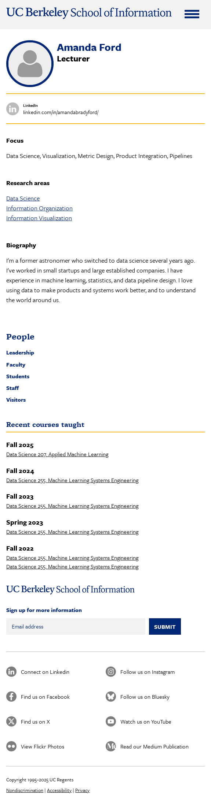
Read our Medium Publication (154, 746)
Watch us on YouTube (145, 721)
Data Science (23, 198)
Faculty (15, 364)
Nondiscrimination (24, 790)
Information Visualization (39, 217)
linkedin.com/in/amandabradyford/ (60, 112)
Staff (12, 388)
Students (17, 376)
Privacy (82, 790)
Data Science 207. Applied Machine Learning (57, 454)
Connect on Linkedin (45, 672)
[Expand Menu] (192, 13)
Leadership (20, 352)
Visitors (16, 399)
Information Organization (39, 208)
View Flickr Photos (42, 746)
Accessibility (59, 790)
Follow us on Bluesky (145, 696)
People (20, 336)
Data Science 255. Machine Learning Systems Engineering (72, 480)
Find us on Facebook (45, 696)
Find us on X (35, 721)
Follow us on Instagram (147, 672)
